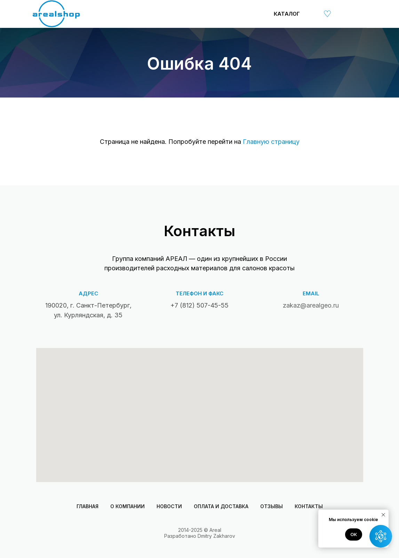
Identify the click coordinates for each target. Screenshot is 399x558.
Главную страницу (271, 141)
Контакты (309, 506)
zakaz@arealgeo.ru (311, 305)
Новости (169, 506)
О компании (127, 506)
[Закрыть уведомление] (383, 514)
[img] (311, 13)
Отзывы (271, 506)
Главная (87, 506)
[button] (381, 536)
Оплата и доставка (221, 506)
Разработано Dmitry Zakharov (199, 536)
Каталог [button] (287, 13)
